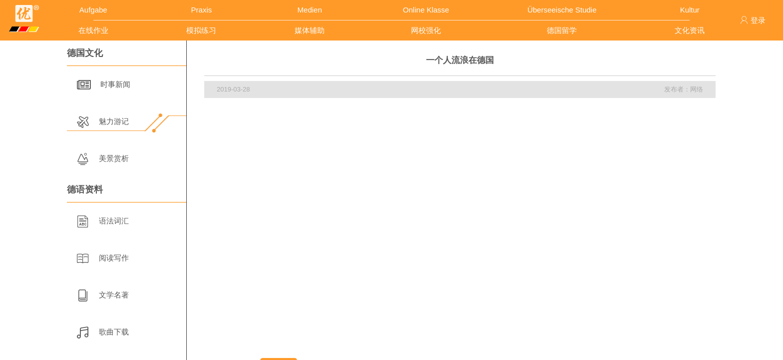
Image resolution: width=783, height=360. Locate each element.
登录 (753, 20)
